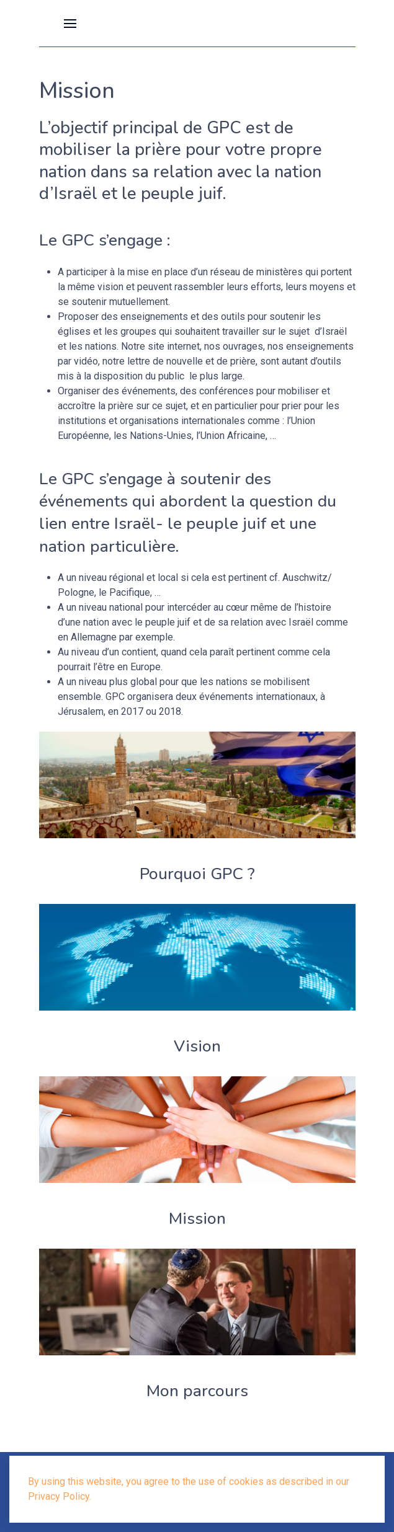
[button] (70, 23)
